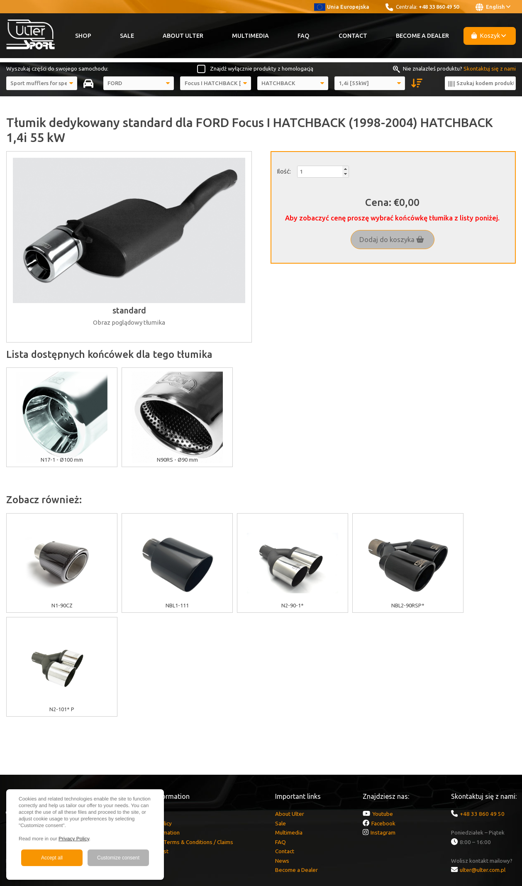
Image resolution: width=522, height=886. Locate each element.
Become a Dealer (422, 35)
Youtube (382, 710)
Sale (127, 35)
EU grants (148, 710)
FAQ (304, 35)
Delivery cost (152, 747)
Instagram (383, 728)
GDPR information (158, 728)
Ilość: (284, 171)
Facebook (383, 719)
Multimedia (250, 35)
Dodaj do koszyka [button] (391, 239)
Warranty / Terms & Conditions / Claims (184, 738)
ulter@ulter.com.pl (482, 766)
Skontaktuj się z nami (489, 68)
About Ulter (183, 35)
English (493, 7)
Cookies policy (154, 719)
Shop (83, 35)
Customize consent (118, 858)
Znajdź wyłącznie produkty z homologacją (261, 68)
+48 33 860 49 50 (439, 7)
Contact (353, 35)
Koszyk (488, 35)
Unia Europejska (341, 7)
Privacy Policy (74, 839)
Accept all (52, 858)
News (282, 757)
